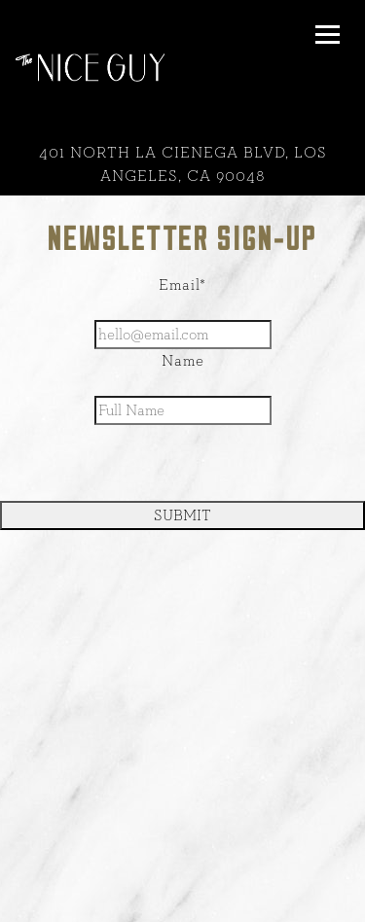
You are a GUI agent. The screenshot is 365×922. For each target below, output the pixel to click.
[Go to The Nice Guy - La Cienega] (182, 164)
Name (183, 361)
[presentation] (183, 463)
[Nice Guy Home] (90, 67)
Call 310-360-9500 (182, 859)
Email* (182, 285)
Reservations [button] (183, 901)
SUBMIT (182, 515)
